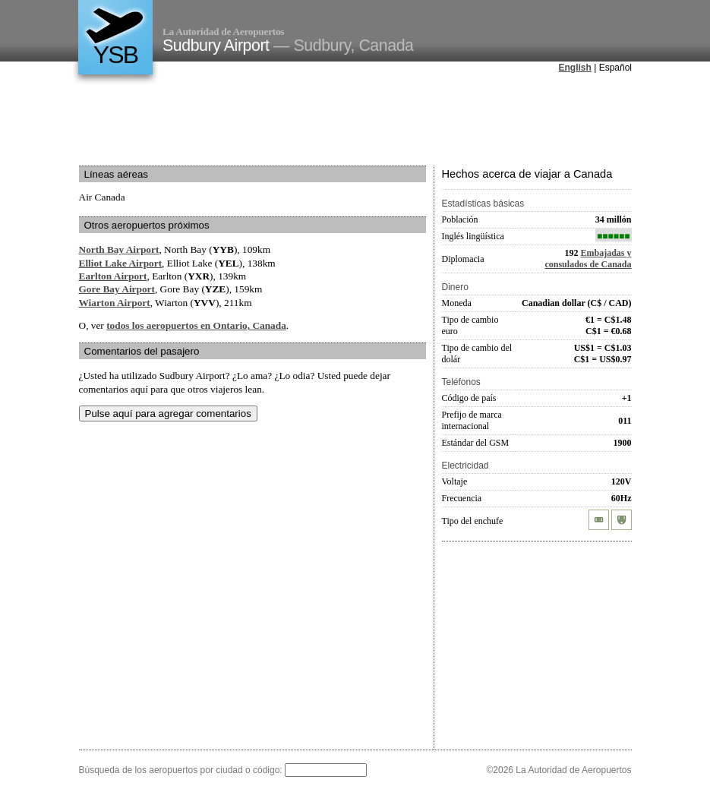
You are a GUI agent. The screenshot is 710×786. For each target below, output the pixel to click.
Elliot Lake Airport (121, 263)
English (575, 67)
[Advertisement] (355, 121)
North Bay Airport (119, 249)
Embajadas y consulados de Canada (587, 259)
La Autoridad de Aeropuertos (223, 31)
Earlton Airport (113, 276)
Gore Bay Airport (117, 289)
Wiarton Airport (114, 302)
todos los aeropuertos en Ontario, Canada (196, 325)
